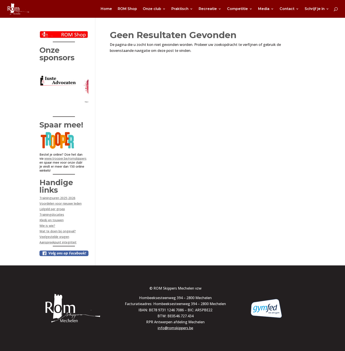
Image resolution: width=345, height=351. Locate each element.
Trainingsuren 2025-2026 (57, 198)
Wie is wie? (47, 226)
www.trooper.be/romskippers (65, 158)
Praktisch (179, 9)
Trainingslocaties (51, 214)
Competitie (237, 9)
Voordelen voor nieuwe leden (60, 203)
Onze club (152, 9)
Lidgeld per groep (52, 209)
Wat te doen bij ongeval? (57, 231)
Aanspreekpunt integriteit (57, 242)
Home (106, 9)
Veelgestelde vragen (54, 237)
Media (263, 9)
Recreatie (208, 9)
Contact (287, 9)
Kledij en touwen (51, 220)
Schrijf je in (315, 9)
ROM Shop (127, 9)
